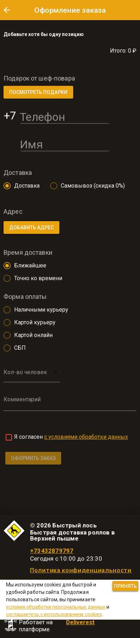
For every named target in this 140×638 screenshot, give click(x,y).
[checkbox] (8, 437)
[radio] (20, 186)
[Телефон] (65, 115)
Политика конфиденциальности (81, 570)
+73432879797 (51, 550)
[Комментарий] (70, 404)
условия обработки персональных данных (55, 607)
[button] (6, 10)
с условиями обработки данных (86, 436)
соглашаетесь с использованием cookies (54, 614)
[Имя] (65, 143)
